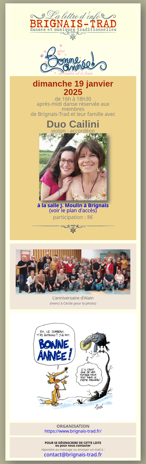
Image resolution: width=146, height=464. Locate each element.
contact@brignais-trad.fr (73, 454)
